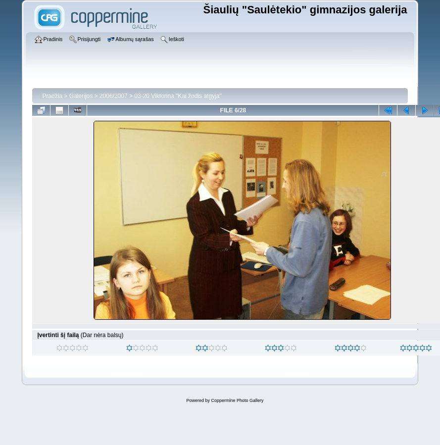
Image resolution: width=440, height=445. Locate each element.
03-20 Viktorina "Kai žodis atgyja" (177, 96)
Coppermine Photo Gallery (237, 400)
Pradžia (52, 96)
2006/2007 (113, 96)
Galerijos (81, 96)
